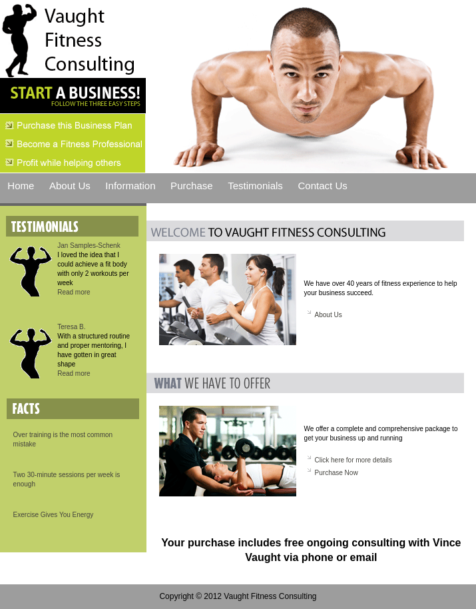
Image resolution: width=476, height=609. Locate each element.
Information (130, 185)
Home (20, 185)
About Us (70, 185)
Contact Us (322, 185)
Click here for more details (353, 460)
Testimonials (255, 185)
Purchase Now (336, 472)
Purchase (191, 185)
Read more (73, 292)
